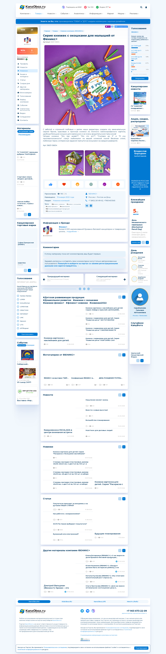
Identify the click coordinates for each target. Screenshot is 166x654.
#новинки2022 (65, 206)
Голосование (25, 96)
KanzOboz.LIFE (100, 602)
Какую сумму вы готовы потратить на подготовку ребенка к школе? (139, 38)
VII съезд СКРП (24, 382)
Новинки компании (67, 31)
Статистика (27, 109)
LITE (21, 325)
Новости (51, 14)
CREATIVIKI (24, 310)
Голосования (24, 278)
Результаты (139, 78)
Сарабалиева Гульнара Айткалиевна (140, 310)
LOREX (22, 299)
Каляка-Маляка (25, 296)
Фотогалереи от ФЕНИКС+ (59, 355)
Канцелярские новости (139, 87)
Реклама (133, 14)
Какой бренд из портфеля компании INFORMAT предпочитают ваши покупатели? (27, 289)
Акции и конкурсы (24, 75)
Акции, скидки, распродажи (140, 120)
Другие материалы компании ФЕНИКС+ (66, 550)
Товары (38, 14)
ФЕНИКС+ (79, 31)
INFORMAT (24, 314)
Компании (24, 14)
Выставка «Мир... (25, 401)
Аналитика (79, 14)
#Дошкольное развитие (54, 211)
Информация (95, 14)
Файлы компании (24, 101)
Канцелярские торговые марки (26, 224)
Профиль (24, 64)
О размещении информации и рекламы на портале (98, 635)
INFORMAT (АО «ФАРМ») (26, 282)
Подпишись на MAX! (72, 7)
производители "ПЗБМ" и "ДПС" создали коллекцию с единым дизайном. (83, 21)
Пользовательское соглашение (117, 628)
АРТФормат (24, 328)
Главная (47, 31)
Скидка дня (25, 83)
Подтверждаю (141, 648)
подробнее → (73, 232)
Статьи (23, 80)
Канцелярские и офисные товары (35, 8)
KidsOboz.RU (67, 602)
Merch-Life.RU (132, 602)
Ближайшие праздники (138, 200)
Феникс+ (63, 227)
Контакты (24, 120)
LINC (21, 317)
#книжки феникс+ (52, 206)
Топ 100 (88, 7)
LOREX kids (24, 306)
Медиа (121, 14)
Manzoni (23, 321)
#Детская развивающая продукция (58, 209)
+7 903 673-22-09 (137, 611)
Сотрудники (25, 117)
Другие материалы (24, 88)
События (64, 14)
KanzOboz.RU (34, 602)
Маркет (110, 14)
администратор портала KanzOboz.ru (134, 613)
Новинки (24, 71)
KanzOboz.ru (56, 620)
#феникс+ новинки (58, 204)
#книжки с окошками (74, 204)
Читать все (136, 242)
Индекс (103, 7)
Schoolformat (25, 303)
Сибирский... (23, 364)
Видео (23, 113)
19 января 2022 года (65, 197)
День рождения (137, 251)
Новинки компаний (61, 201)
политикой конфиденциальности (30, 649)
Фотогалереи (26, 93)
